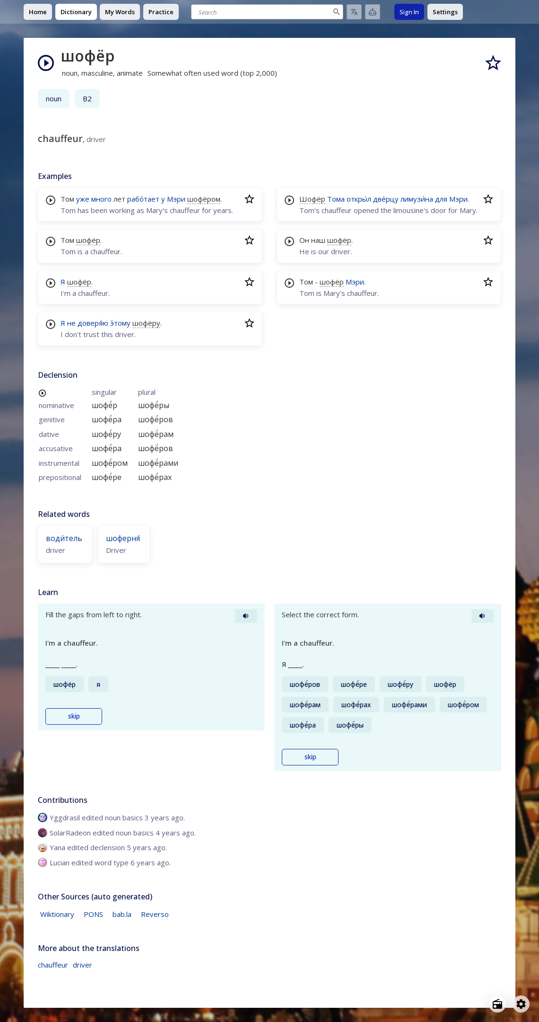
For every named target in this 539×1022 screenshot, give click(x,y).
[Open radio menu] (497, 1004)
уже (82, 199)
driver (82, 964)
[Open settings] (521, 1004)
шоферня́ (123, 538)
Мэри (176, 199)
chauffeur (53, 964)
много (101, 199)
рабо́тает (143, 199)
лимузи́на (416, 199)
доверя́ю (93, 323)
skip (74, 716)
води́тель (64, 538)
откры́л (359, 199)
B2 (87, 98)
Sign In (409, 12)
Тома (336, 199)
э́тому (120, 323)
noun (53, 98)
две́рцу (386, 199)
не (71, 323)
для (441, 199)
